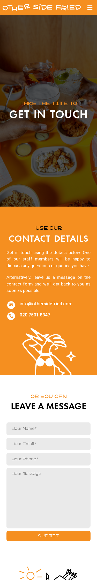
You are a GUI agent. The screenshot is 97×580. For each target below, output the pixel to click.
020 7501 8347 (35, 314)
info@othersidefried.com (46, 303)
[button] (90, 7)
